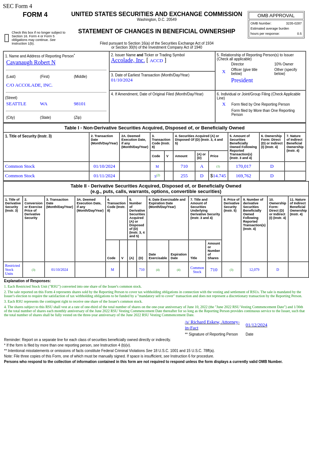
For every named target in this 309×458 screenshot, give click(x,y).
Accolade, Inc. (128, 60)
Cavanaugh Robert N (31, 62)
